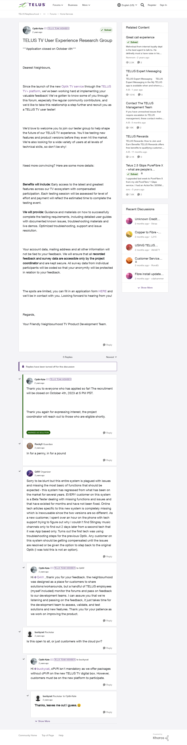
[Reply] (107, 345)
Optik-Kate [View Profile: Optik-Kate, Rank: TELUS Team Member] (37, 28)
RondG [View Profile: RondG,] (155, 265)
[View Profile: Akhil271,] (129, 247)
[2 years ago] (142, 57)
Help (61, 735)
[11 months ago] (139, 151)
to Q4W (80, 568)
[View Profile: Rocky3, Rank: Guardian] (30, 446)
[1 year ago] (137, 89)
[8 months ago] (138, 122)
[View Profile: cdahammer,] (129, 276)
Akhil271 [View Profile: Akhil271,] (155, 249)
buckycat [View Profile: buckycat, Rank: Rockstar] (39, 632)
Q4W (40, 577)
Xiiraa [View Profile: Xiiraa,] (154, 223)
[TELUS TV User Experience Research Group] (39, 383)
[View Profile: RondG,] (129, 260)
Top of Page (48, 735)
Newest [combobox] (111, 357)
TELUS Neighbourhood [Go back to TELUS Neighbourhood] (29, 14)
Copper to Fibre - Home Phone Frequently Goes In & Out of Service (149, 232)
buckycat (43, 668)
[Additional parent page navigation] (44, 14)
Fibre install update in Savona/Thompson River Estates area (149, 274)
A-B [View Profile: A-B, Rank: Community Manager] (128, 89)
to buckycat (82, 659)
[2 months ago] (142, 223)
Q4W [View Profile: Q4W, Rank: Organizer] (37, 471)
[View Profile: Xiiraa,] (129, 221)
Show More (42, 721)
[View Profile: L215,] (129, 234)
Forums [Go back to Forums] (53, 14)
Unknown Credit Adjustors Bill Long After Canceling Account (148, 219)
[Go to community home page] (32, 5)
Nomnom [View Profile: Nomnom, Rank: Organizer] (130, 57)
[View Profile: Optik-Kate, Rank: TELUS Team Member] (27, 30)
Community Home (28, 735)
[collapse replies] (20, 379)
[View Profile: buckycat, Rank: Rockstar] (30, 634)
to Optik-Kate (69, 696)
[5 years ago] (137, 189)
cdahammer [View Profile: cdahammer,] (157, 278)
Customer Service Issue (147, 259)
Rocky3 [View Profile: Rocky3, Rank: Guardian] (38, 444)
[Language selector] (127, 5)
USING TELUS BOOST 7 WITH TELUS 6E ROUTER (148, 245)
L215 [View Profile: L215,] (154, 236)
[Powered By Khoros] (161, 737)
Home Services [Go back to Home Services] (66, 14)
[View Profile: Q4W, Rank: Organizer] (30, 473)
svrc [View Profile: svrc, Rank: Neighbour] (128, 189)
